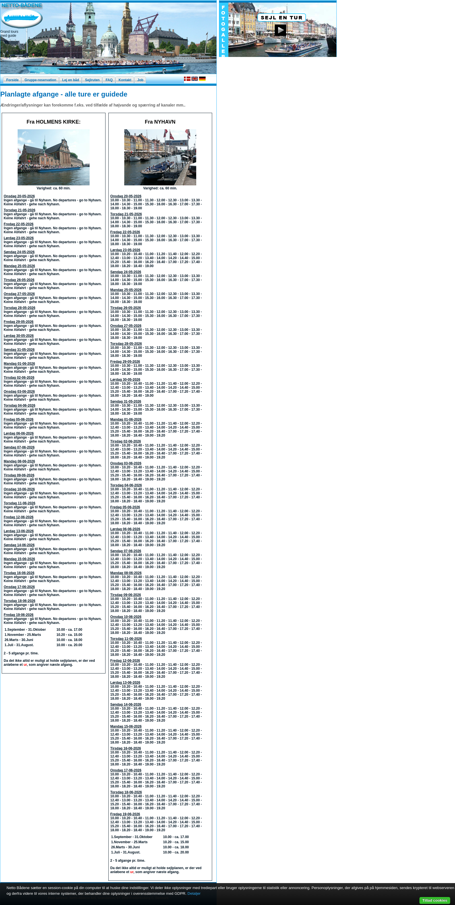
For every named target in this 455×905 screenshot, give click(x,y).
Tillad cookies (434, 900)
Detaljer (193, 893)
